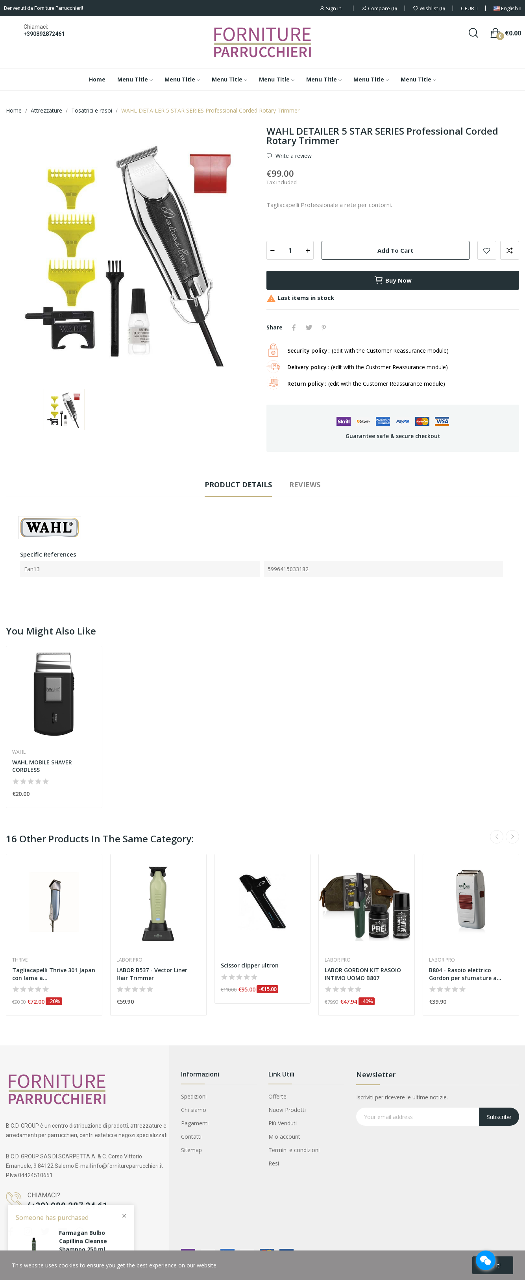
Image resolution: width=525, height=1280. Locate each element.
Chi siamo (193, 1110)
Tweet (308, 327)
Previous (496, 836)
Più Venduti (282, 1123)
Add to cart (395, 250)
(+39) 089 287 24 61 (68, 1206)
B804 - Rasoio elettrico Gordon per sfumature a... (465, 974)
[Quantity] (290, 250)
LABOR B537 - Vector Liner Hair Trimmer (151, 974)
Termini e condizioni (294, 1150)
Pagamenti (195, 1123)
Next (512, 836)
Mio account (284, 1136)
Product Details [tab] (238, 484)
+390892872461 (44, 34)
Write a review (293, 156)
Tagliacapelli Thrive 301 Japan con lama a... (53, 974)
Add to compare (510, 250)
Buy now (393, 280)
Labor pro (129, 960)
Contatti (191, 1136)
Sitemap (191, 1150)
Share (294, 327)
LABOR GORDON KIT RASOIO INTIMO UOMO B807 (363, 974)
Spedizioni (194, 1096)
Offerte (277, 1096)
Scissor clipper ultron (250, 965)
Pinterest (323, 327)
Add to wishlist (487, 250)
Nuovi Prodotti (287, 1110)
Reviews (304, 484)
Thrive (20, 960)
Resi (273, 1163)
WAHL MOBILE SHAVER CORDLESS (42, 766)
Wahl (19, 752)
